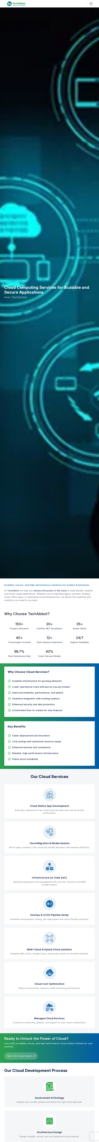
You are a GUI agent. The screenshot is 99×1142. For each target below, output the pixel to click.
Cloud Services (19, 297)
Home (7, 297)
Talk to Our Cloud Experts (21, 1056)
